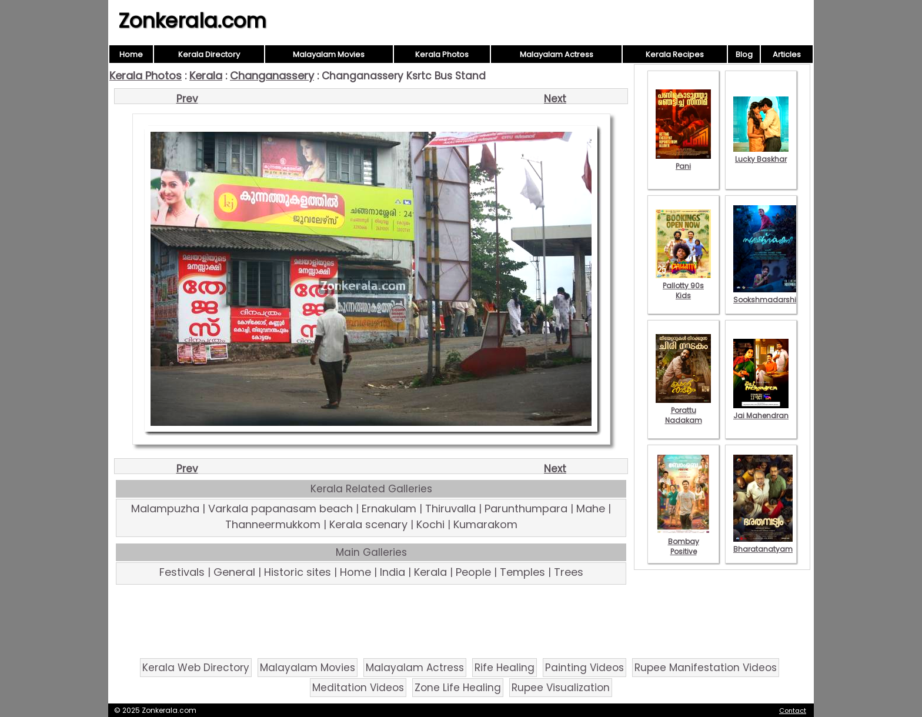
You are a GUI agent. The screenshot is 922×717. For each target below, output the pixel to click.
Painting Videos (584, 668)
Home (131, 54)
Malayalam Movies (329, 54)
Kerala (205, 75)
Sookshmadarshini (768, 295)
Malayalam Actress (556, 54)
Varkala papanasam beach (280, 508)
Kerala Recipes (675, 54)
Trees (568, 572)
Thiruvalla (450, 508)
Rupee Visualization (561, 688)
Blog (744, 54)
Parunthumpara (526, 508)
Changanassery (272, 75)
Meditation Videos (358, 688)
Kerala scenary (368, 524)
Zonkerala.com (192, 20)
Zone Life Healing (458, 688)
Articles (787, 54)
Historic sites (297, 572)
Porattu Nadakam (683, 410)
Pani (683, 161)
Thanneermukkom (272, 524)
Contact (792, 710)
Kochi (430, 524)
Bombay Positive (683, 541)
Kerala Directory (209, 54)
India (392, 572)
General (234, 572)
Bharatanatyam (763, 544)
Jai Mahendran (761, 411)
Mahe (590, 508)
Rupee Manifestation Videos (705, 668)
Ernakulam (389, 508)
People (473, 572)
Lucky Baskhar (761, 154)
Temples (522, 572)
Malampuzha (165, 508)
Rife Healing (505, 668)
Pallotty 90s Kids (683, 286)
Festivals (182, 572)
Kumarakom (485, 524)
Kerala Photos (442, 54)
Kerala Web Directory (195, 668)
